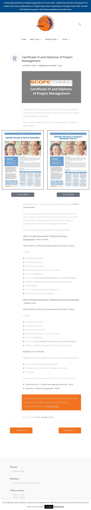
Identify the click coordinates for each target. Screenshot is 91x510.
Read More (59, 507)
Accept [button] (49, 507)
